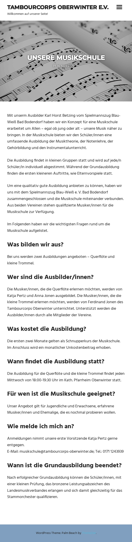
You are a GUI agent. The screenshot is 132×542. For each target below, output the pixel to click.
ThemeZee (89, 533)
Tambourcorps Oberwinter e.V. (57, 7)
